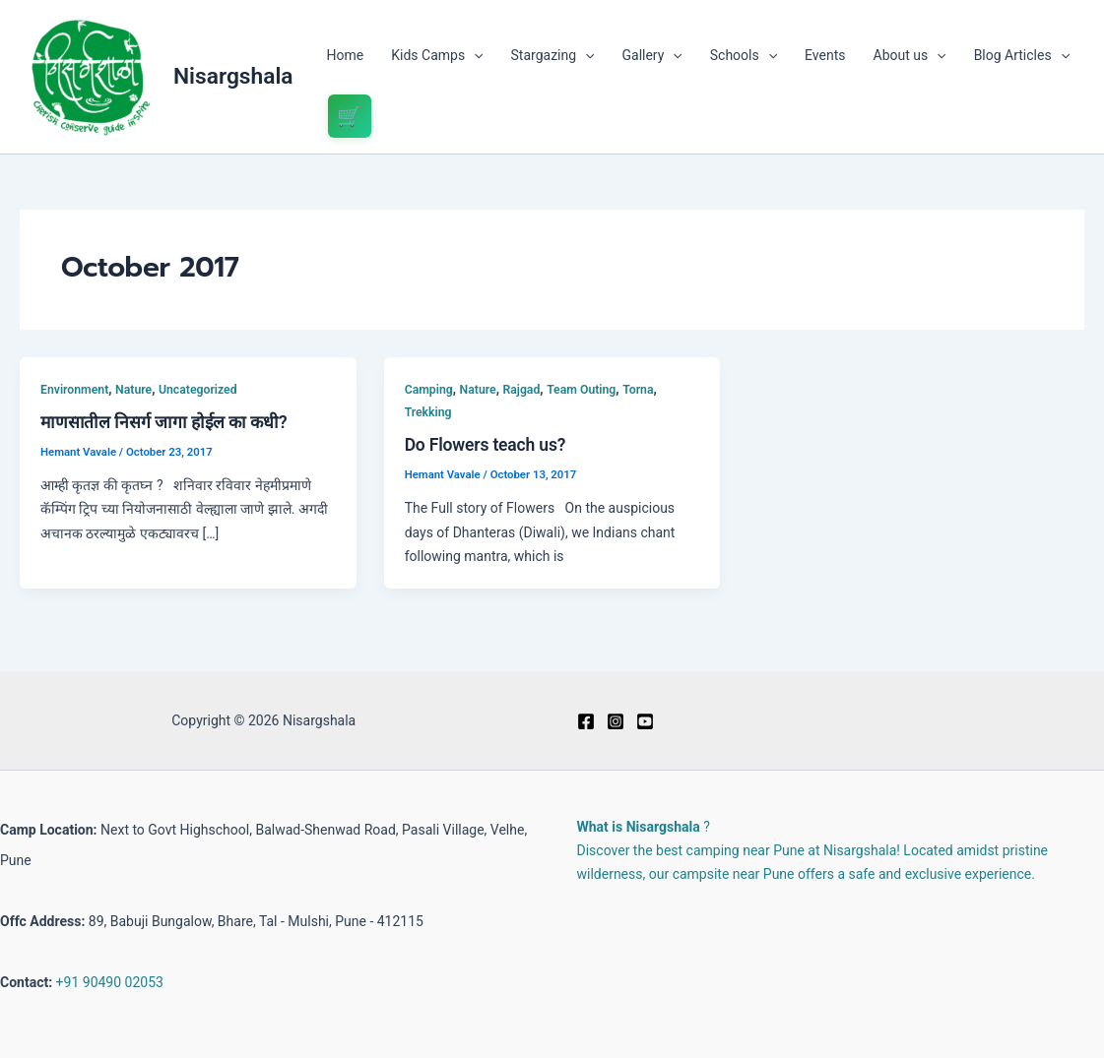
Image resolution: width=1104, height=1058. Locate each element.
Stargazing (553, 55)
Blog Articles (1022, 55)
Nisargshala (233, 76)
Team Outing (581, 390)
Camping (429, 390)
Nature (133, 390)
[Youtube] (645, 721)
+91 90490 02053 (109, 982)
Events (825, 55)
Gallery (651, 55)
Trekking (428, 412)
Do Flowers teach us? (485, 445)
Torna (637, 390)
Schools (743, 55)
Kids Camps (437, 55)
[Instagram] (615, 721)
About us (910, 55)
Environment (74, 390)
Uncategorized (198, 390)
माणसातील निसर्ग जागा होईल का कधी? (164, 422)
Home (345, 55)
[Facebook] (586, 721)
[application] (474, 55)
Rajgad (521, 390)
